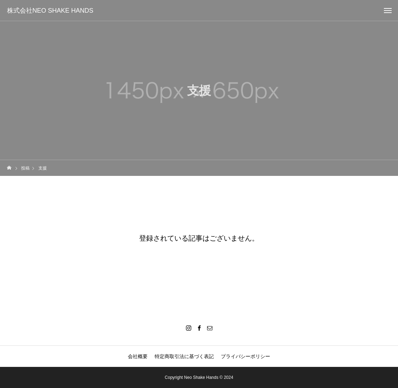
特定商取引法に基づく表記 (184, 356)
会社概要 (138, 356)
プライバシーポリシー (245, 356)
